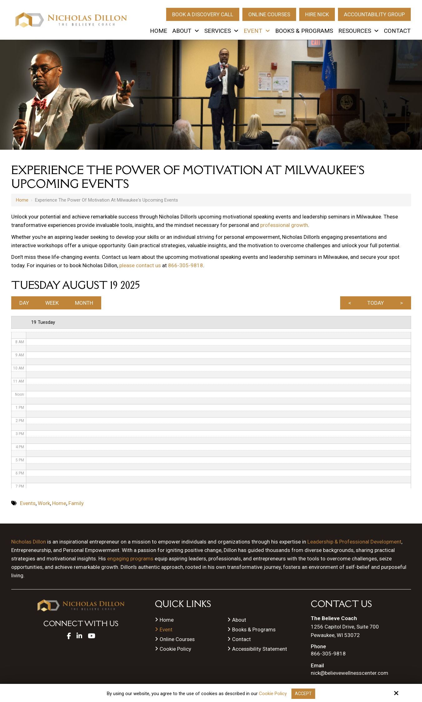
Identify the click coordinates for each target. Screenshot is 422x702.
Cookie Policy (272, 693)
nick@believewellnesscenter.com (349, 675)
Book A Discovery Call (202, 14)
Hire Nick (317, 14)
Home (22, 200)
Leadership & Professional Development (354, 543)
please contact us (140, 265)
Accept (303, 693)
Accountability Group (374, 14)
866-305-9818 (185, 265)
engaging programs (130, 560)
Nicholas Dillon (28, 543)
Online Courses (269, 14)
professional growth (284, 225)
